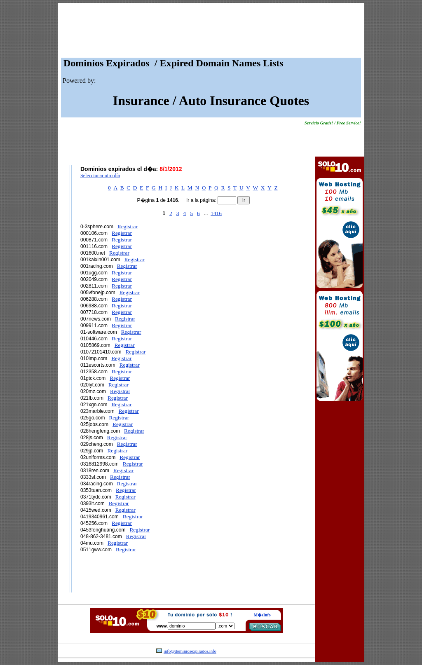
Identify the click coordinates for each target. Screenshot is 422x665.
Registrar (127, 226)
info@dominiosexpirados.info (190, 651)
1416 (216, 213)
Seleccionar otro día (100, 175)
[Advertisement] (211, 32)
